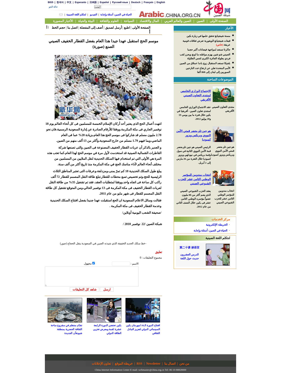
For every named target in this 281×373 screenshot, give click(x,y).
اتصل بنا (72, 27)
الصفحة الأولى (141, 27)
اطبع (127, 27)
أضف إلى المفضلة (91, 27)
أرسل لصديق (113, 27)
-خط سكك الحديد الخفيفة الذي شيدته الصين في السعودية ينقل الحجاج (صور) (103, 243)
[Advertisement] (205, 293)
